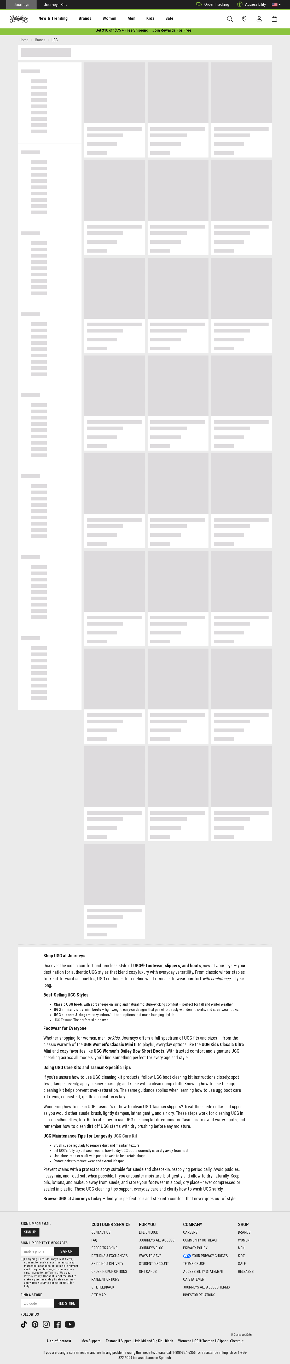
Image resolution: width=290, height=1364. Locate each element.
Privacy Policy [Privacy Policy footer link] (195, 1248)
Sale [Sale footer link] (242, 1264)
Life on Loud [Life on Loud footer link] (148, 1233)
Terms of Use (56, 1272)
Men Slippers (91, 1341)
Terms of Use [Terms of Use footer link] (194, 1264)
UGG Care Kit (125, 1137)
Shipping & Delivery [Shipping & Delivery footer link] (107, 1264)
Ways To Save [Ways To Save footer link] (150, 1256)
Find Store (66, 1303)
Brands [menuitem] (77, 18)
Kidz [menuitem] (134, 18)
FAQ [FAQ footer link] (94, 1240)
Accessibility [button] (250, 4)
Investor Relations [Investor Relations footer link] (199, 1295)
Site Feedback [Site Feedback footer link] (102, 1287)
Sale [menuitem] (151, 18)
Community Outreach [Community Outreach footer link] (200, 1240)
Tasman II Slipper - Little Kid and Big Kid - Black (139, 1341)
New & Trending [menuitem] (48, 18)
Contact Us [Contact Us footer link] (101, 1233)
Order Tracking (211, 4)
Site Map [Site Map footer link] (98, 1295)
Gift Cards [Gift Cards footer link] (148, 1272)
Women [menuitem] (98, 18)
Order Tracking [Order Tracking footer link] (104, 1248)
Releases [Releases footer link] (246, 1272)
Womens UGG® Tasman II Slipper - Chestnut (210, 1341)
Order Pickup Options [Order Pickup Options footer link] (109, 1272)
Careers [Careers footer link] (190, 1233)
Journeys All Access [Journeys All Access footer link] (157, 1240)
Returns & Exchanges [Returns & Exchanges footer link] (109, 1256)
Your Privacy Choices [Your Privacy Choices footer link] (205, 1256)
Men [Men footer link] (241, 1248)
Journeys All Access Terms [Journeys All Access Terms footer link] (206, 1287)
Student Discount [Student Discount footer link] (154, 1264)
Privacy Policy (33, 1276)
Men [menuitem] (117, 18)
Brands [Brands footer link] (244, 1233)
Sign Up (30, 1232)
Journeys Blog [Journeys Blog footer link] (151, 1248)
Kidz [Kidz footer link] (241, 1256)
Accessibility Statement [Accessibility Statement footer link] (203, 1272)
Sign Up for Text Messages (44, 1243)
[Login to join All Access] (121, 31)
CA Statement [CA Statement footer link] (194, 1280)
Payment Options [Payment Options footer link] (105, 1280)
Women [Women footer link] (244, 1240)
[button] (276, 5)
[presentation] (48, 18)
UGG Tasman (63, 1021)
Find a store (31, 1295)
